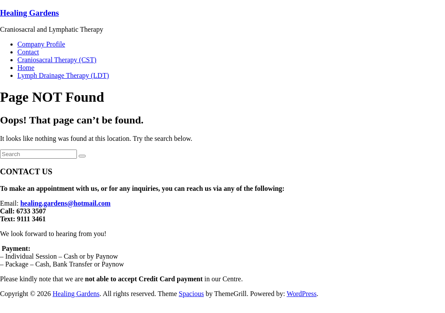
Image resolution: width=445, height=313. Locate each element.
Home (25, 67)
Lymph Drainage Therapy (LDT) (63, 75)
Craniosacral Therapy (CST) (56, 59)
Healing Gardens (29, 12)
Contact (28, 52)
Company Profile (41, 44)
